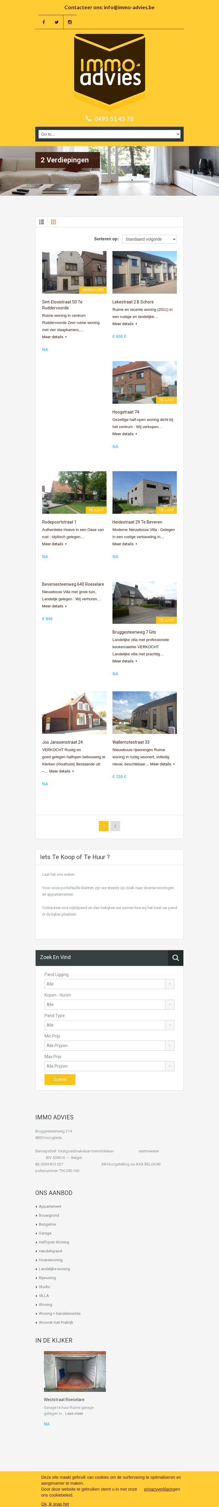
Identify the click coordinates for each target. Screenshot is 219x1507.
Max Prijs (53, 1056)
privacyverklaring (159, 1489)
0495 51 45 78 (114, 118)
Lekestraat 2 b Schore (133, 302)
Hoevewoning (51, 1260)
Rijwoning (47, 1278)
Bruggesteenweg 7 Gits (134, 632)
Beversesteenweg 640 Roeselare (73, 584)
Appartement (50, 1206)
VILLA (44, 1295)
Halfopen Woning (54, 1242)
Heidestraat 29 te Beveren (137, 522)
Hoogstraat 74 (125, 412)
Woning (45, 1304)
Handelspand (50, 1251)
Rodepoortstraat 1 (59, 522)
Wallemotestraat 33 (131, 742)
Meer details (54, 337)
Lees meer (74, 1413)
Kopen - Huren (58, 995)
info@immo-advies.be (129, 7)
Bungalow (47, 1224)
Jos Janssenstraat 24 (62, 742)
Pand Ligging (57, 974)
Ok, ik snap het (55, 1504)
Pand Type (55, 1015)
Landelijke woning (54, 1269)
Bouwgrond (49, 1215)
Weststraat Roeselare (64, 1399)
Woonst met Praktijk (56, 1322)
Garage (45, 1233)
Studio (44, 1286)
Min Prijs (52, 1036)
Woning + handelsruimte (59, 1313)
